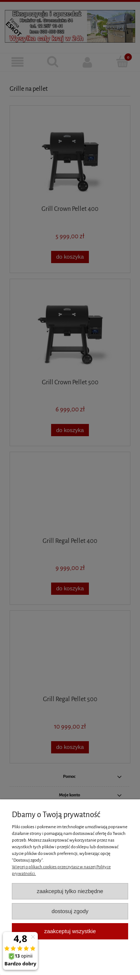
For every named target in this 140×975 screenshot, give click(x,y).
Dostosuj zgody (70, 911)
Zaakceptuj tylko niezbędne (70, 891)
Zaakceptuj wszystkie (70, 931)
